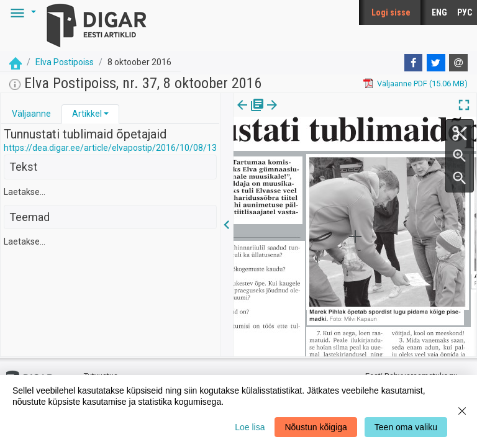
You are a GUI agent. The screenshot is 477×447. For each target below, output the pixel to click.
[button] (21, 12)
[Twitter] (436, 62)
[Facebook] (413, 62)
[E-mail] (458, 62)
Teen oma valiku (406, 427)
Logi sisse (391, 12)
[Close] (462, 411)
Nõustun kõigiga (315, 427)
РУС (464, 12)
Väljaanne (31, 114)
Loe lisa (250, 427)
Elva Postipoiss (64, 62)
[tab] (31, 114)
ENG (439, 12)
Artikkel (87, 114)
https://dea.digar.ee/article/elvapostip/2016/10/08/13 (110, 148)
